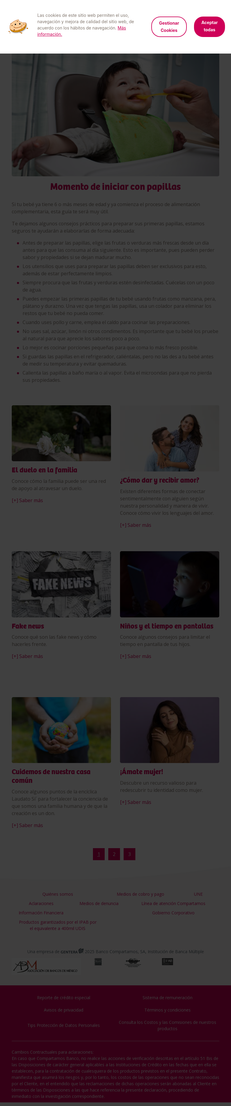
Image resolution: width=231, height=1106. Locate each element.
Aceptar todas (209, 26)
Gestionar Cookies (169, 26)
